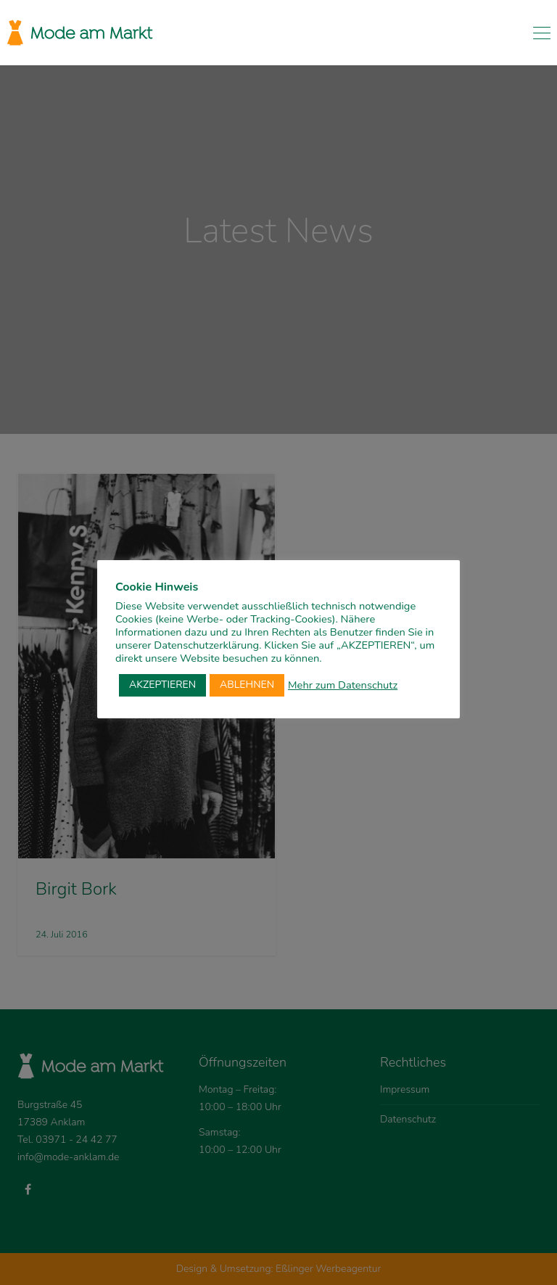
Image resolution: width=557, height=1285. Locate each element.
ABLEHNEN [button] (247, 684)
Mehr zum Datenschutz (342, 684)
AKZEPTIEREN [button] (162, 684)
